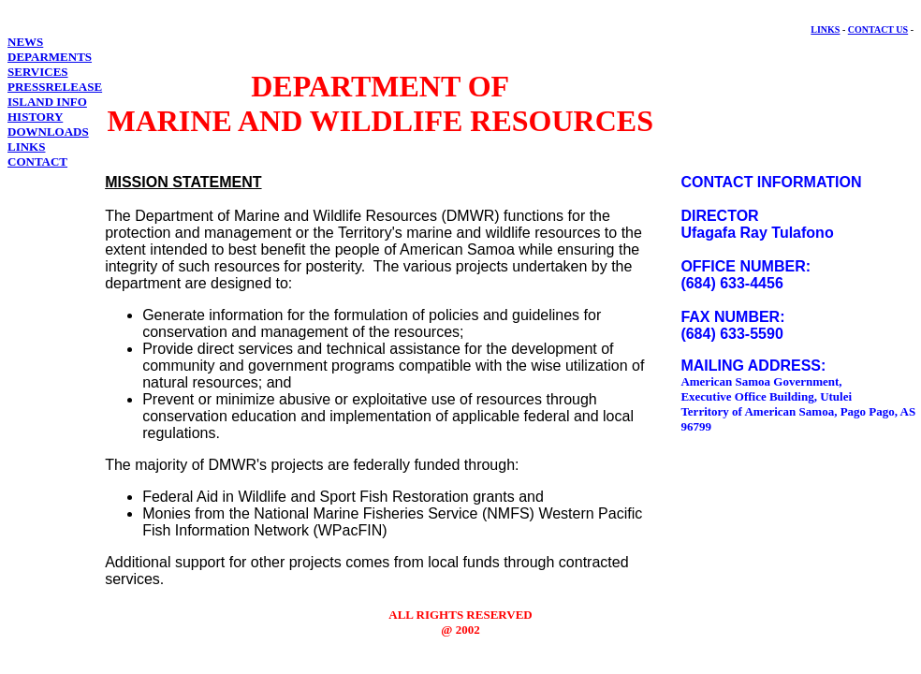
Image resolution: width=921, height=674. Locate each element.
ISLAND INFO (47, 102)
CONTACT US (878, 29)
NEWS (25, 42)
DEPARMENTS (49, 57)
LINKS (825, 29)
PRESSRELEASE (54, 87)
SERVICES (37, 72)
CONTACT (37, 161)
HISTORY (35, 117)
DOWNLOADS (48, 132)
